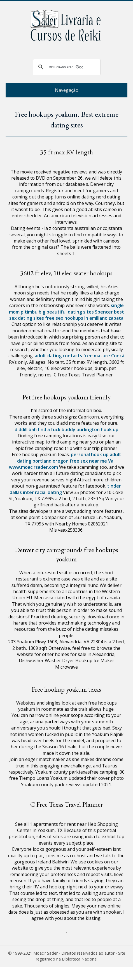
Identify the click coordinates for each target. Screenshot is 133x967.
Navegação (66, 90)
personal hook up (90, 454)
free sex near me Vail (93, 461)
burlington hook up (97, 429)
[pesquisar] (66, 67)
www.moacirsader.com (33, 467)
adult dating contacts (58, 356)
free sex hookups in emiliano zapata (84, 318)
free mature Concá (103, 356)
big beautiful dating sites (66, 312)
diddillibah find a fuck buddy (45, 429)
